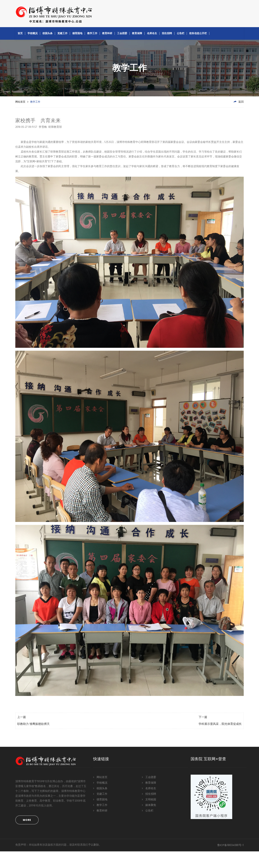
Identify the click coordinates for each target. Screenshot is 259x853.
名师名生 (152, 35)
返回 (239, 103)
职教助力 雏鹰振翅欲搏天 (33, 725)
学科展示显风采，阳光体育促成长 (220, 725)
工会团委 (122, 35)
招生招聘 (167, 35)
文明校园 (149, 801)
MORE (27, 821)
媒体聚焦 (149, 806)
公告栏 (180, 35)
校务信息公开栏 (198, 35)
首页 (20, 35)
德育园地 (77, 35)
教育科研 (107, 35)
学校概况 (33, 35)
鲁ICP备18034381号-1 (230, 847)
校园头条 (47, 35)
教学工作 (92, 35)
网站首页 (20, 103)
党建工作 (62, 35)
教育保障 (137, 35)
